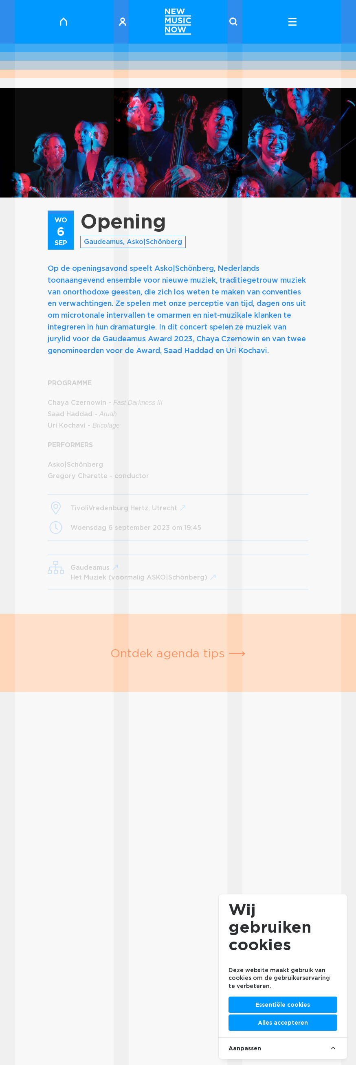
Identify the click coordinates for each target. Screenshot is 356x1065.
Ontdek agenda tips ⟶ (178, 653)
